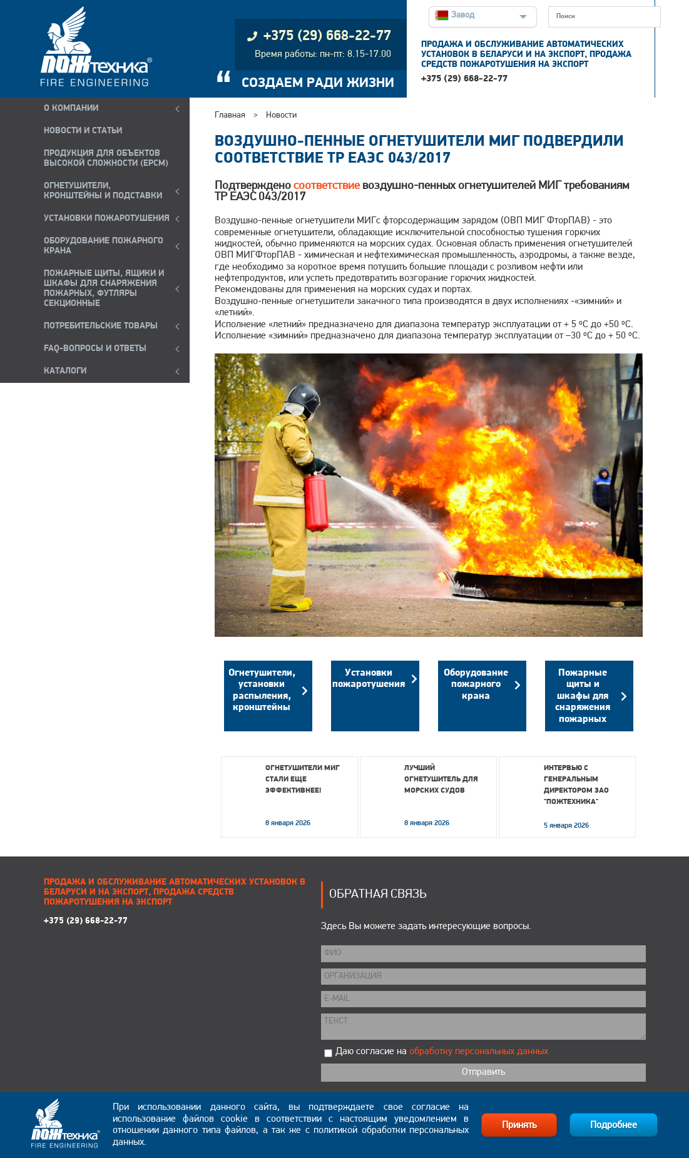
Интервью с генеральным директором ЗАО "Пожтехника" (576, 785)
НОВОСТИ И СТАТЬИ (83, 131)
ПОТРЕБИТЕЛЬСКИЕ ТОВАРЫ (101, 326)
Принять (519, 1125)
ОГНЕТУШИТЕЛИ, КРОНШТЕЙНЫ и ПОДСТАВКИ (103, 191)
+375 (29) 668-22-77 (464, 79)
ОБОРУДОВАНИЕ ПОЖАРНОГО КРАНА (103, 246)
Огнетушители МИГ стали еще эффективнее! (302, 779)
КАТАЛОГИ (65, 371)
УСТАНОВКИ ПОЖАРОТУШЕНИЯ (107, 218)
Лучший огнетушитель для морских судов (441, 779)
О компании (71, 108)
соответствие (326, 186)
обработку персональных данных (478, 1052)
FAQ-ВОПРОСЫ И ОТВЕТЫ (95, 348)
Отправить (483, 1072)
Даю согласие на (441, 1052)
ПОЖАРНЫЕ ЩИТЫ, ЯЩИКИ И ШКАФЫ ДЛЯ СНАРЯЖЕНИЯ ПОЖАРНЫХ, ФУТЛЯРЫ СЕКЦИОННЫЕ (104, 288)
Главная (230, 115)
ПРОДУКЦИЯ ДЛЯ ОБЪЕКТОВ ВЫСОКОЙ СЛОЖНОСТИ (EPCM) (106, 158)
